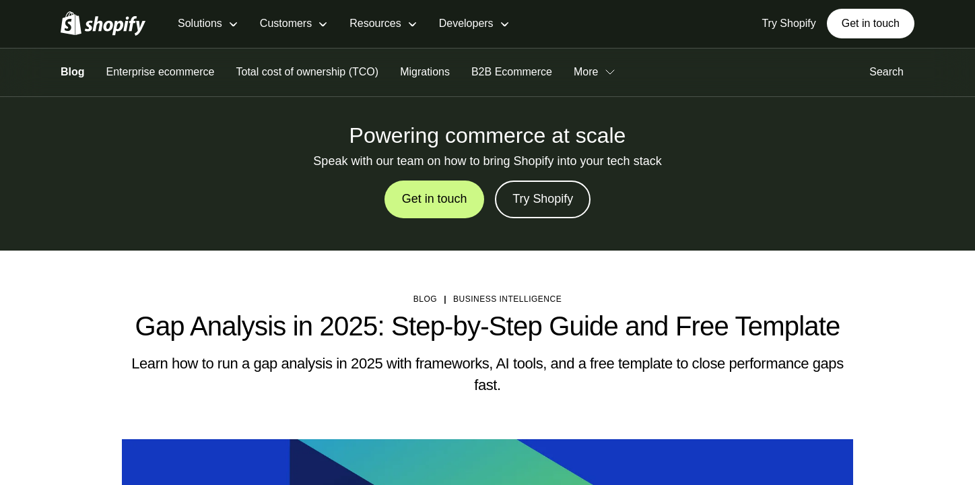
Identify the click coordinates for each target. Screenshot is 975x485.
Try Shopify (542, 199)
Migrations (425, 71)
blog (425, 299)
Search (891, 71)
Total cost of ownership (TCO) (307, 71)
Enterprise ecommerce (160, 71)
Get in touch (871, 23)
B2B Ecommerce (511, 71)
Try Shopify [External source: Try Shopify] (788, 23)
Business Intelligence (507, 299)
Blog (73, 71)
